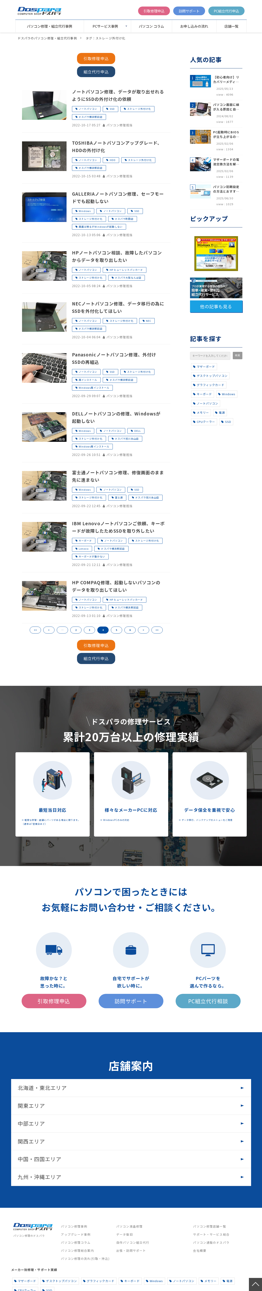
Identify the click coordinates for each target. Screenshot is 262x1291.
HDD (113, 160)
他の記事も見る (216, 306)
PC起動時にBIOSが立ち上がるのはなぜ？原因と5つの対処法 (226, 134)
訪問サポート (189, 11)
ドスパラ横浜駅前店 (91, 117)
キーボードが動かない (92, 556)
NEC (148, 320)
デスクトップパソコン (210, 376)
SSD (112, 108)
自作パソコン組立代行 (132, 1242)
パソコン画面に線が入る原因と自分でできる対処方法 (226, 107)
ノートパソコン (88, 108)
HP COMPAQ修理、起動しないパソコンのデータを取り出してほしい (116, 586)
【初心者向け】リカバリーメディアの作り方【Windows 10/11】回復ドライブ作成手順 (226, 79)
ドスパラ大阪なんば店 (128, 277)
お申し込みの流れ (194, 26)
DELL (137, 430)
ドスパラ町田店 (124, 218)
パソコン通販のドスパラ (211, 1242)
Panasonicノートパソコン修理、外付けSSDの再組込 (114, 358)
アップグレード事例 (76, 1234)
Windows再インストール (94, 387)
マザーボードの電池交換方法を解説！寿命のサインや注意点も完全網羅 (226, 161)
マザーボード (204, 366)
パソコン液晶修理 (129, 1226)
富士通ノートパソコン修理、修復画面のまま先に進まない (118, 476)
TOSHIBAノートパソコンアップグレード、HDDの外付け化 (117, 146)
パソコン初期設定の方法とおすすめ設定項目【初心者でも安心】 (226, 189)
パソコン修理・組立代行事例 (49, 26)
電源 (220, 412)
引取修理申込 (154, 11)
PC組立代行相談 (208, 1001)
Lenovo (84, 548)
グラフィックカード (208, 385)
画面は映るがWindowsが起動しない (101, 226)
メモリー (201, 412)
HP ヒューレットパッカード (126, 269)
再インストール (88, 379)
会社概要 (199, 1250)
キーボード (85, 540)
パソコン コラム (151, 26)
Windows (85, 211)
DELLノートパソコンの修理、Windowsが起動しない (116, 417)
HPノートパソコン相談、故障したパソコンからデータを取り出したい (117, 256)
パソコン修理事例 (74, 1226)
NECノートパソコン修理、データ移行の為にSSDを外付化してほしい (118, 307)
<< (35, 630)
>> (157, 630)
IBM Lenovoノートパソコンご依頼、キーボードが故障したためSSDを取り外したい (118, 527)
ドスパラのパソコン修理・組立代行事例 (47, 38)
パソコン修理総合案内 (77, 1250)
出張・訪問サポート (131, 1250)
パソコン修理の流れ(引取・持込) (85, 1258)
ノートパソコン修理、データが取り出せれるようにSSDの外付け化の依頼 (118, 95)
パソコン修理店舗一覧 (209, 1226)
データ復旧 (124, 1234)
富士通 (119, 497)
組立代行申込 (96, 72)
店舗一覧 (231, 26)
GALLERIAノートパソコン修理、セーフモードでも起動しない (118, 197)
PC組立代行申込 (226, 11)
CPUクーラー (204, 422)
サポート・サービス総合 (211, 1234)
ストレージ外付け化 (139, 108)
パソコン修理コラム (76, 1242)
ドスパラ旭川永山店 (127, 438)
